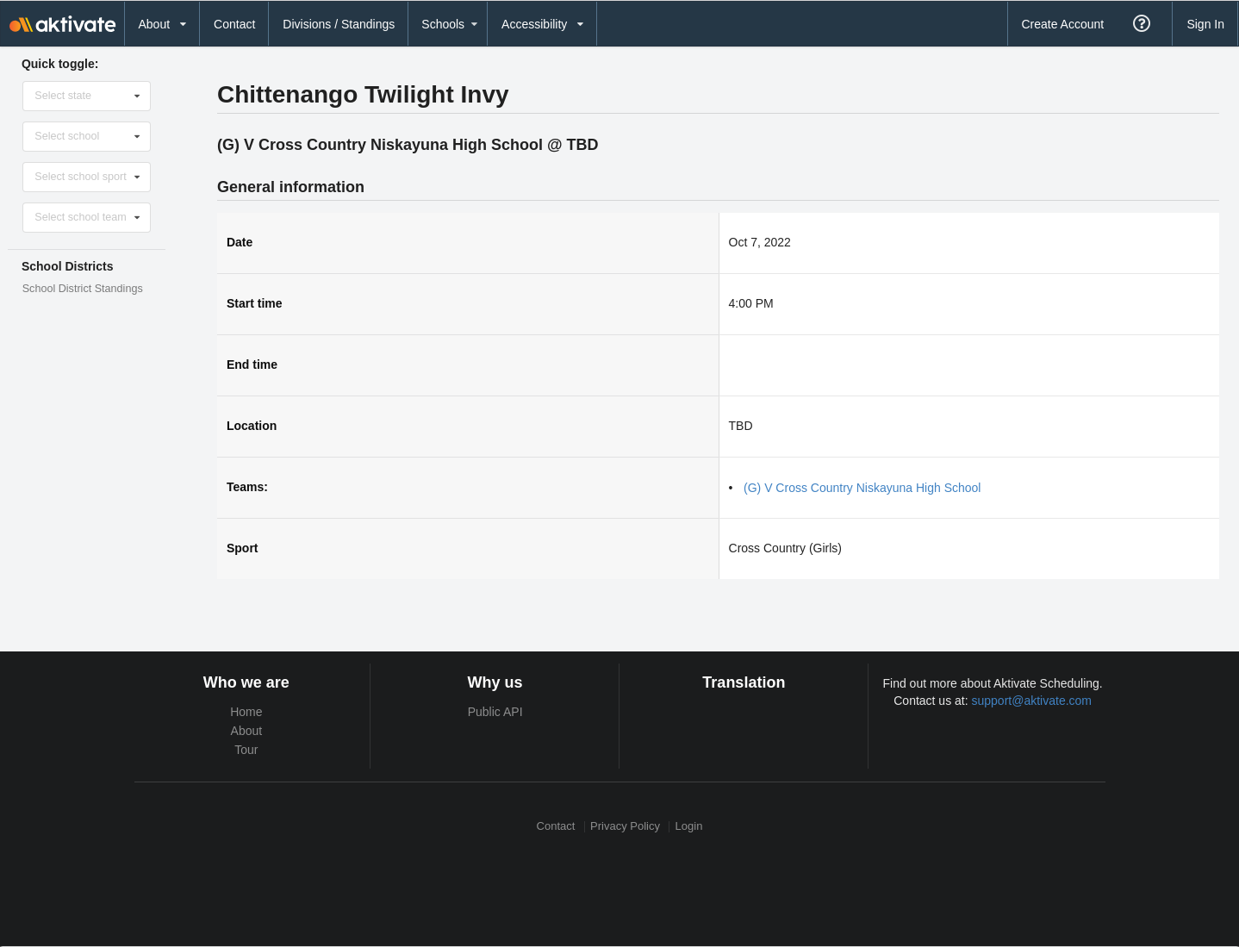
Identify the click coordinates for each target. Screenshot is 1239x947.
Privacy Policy (625, 826)
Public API (495, 712)
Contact (234, 24)
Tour (246, 750)
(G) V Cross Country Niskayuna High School (862, 488)
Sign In (1205, 24)
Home (246, 712)
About (247, 731)
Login (689, 826)
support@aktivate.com (1032, 700)
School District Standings (82, 289)
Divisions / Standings (339, 24)
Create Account (1062, 24)
